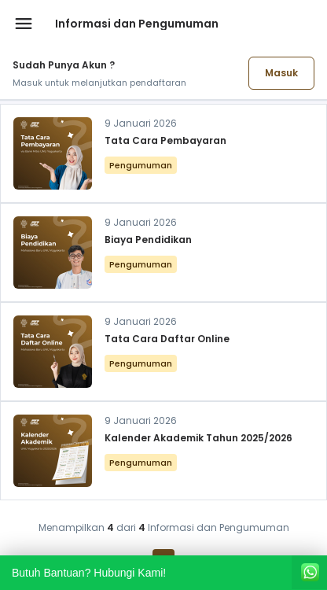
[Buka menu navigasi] (24, 24)
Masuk (281, 72)
